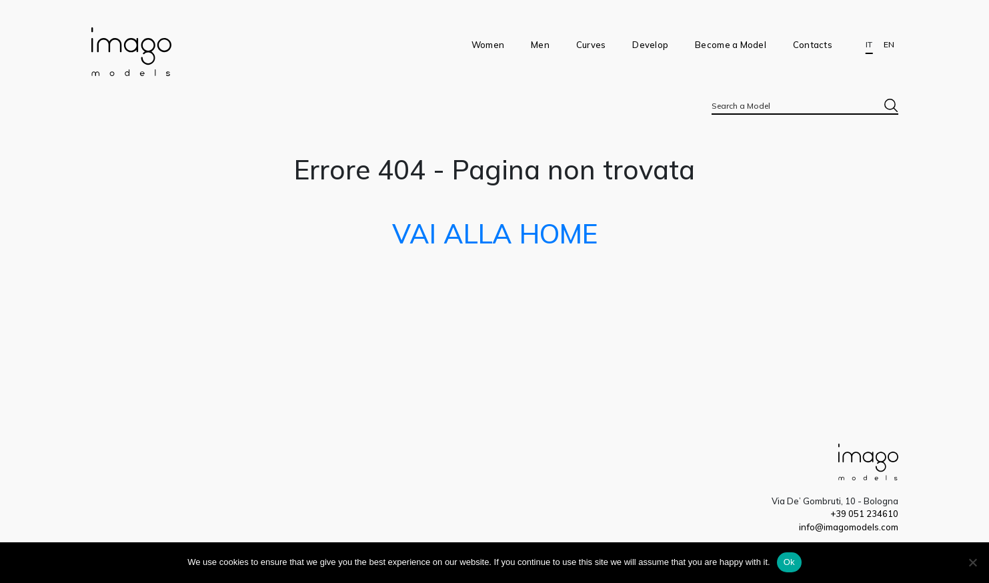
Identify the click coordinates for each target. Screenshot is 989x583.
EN (889, 44)
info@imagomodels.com (848, 527)
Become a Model (730, 44)
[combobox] (805, 105)
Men (540, 44)
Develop (650, 44)
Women (487, 44)
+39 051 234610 (864, 513)
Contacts (812, 44)
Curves (591, 44)
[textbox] (805, 105)
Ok (789, 562)
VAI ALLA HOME (495, 233)
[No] (972, 562)
